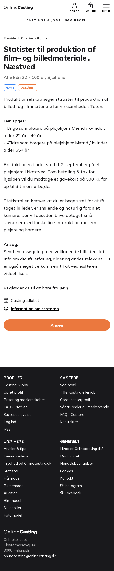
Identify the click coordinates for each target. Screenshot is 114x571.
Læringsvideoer (17, 456)
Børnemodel (14, 485)
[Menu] (106, 6)
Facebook (70, 493)
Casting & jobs (16, 385)
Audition (11, 493)
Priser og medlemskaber (24, 399)
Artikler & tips (15, 448)
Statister (11, 471)
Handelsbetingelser (76, 463)
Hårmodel (12, 478)
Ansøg (57, 325)
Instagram (71, 485)
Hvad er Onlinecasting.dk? (81, 448)
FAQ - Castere (72, 414)
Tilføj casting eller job (78, 392)
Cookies (66, 471)
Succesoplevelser (18, 414)
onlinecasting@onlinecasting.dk (30, 556)
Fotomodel (13, 515)
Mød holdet (69, 456)
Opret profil (13, 392)
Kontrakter (69, 421)
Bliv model (12, 500)
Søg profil (68, 385)
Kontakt (66, 478)
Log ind (10, 421)
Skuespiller (12, 507)
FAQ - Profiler (15, 407)
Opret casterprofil (75, 399)
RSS (7, 429)
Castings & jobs (43, 20)
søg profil (76, 20)
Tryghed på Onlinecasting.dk (27, 463)
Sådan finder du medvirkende (84, 407)
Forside (10, 38)
